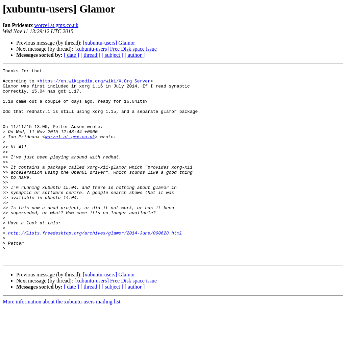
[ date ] (71, 55)
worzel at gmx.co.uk (56, 25)
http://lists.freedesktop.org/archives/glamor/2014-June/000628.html (95, 266)
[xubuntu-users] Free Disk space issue (115, 49)
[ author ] (135, 55)
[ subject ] (112, 55)
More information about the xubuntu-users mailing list (61, 340)
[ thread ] (90, 55)
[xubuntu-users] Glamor (109, 43)
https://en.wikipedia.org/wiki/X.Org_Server (95, 84)
